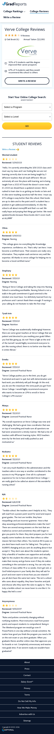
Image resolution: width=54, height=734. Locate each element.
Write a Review (27, 81)
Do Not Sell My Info (27, 701)
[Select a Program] (27, 107)
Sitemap (27, 720)
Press (27, 669)
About (27, 662)
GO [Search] (27, 126)
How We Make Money (27, 707)
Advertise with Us (27, 714)
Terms (27, 694)
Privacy (27, 688)
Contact (27, 675)
